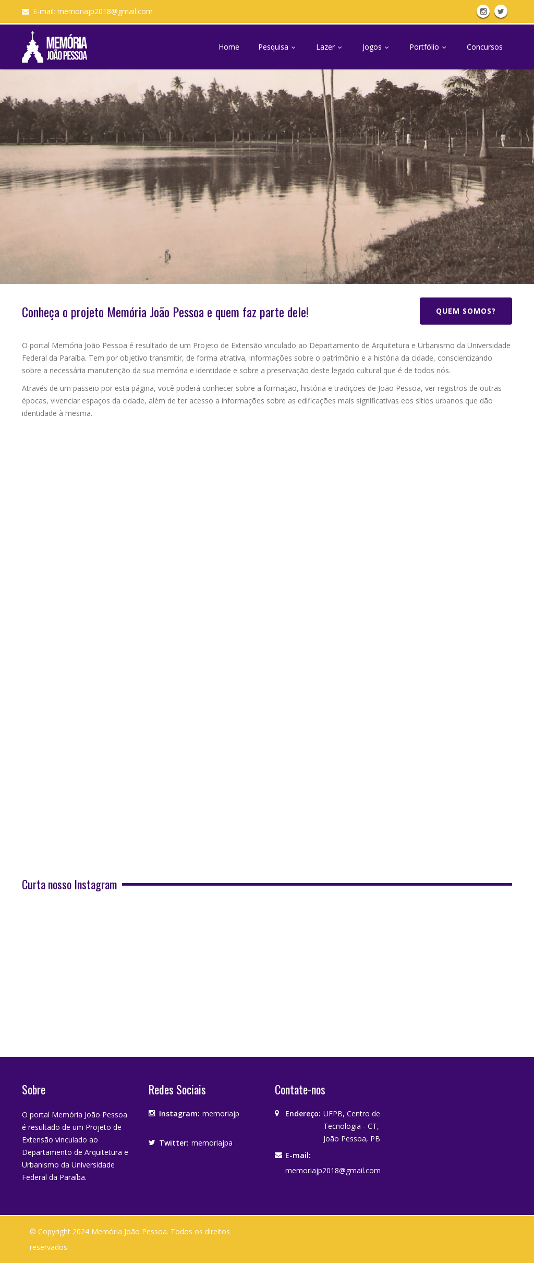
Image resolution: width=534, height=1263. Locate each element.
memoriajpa (212, 1143)
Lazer (330, 47)
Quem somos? (466, 311)
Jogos (376, 47)
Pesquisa (277, 47)
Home (229, 47)
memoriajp (220, 1113)
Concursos (485, 47)
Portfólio (428, 47)
